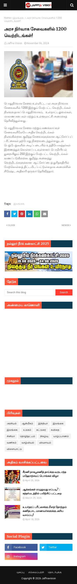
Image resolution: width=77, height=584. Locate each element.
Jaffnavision (49, 578)
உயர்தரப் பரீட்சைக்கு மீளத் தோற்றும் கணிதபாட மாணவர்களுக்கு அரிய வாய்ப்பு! (45, 511)
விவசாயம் (45, 442)
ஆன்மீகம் (27, 423)
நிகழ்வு (44, 436)
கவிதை (55, 429)
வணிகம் (11, 442)
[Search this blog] (30, 292)
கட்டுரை (41, 429)
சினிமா (11, 436)
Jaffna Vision (14, 43)
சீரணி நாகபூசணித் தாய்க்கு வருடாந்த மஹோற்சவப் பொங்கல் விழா (44, 474)
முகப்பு (20, 572)
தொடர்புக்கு (55, 572)
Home (7, 17)
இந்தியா (43, 423)
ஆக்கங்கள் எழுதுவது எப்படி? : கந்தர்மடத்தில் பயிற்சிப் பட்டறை (42, 491)
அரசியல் (12, 423)
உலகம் (27, 429)
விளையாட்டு (14, 449)
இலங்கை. (18, 17)
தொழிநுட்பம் (27, 436)
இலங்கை (58, 423)
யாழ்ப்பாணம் (61, 436)
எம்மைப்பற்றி (36, 572)
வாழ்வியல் (28, 442)
